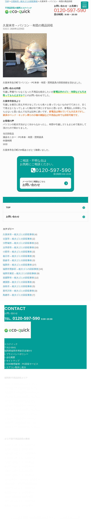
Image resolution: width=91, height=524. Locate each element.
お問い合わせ (12, 216)
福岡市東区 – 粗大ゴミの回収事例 (19, 273)
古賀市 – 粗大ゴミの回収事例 (17, 239)
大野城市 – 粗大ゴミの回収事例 (18, 243)
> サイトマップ (11, 360)
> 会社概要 (9, 357)
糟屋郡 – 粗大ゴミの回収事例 (17, 282)
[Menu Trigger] (84, 5)
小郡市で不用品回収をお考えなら (20, 423)
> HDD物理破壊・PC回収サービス (21, 364)
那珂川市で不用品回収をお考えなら (22, 410)
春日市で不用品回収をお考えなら (20, 401)
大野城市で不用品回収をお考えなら (22, 388)
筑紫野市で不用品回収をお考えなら (22, 392)
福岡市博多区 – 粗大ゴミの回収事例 (20, 269)
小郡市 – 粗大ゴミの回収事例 (17, 251)
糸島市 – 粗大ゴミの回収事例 (17, 286)
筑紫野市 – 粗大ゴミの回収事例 (18, 277)
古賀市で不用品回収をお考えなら (20, 418)
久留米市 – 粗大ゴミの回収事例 (18, 234)
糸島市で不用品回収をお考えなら (20, 405)
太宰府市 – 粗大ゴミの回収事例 (18, 247)
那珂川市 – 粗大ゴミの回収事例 (18, 290)
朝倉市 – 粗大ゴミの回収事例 (17, 260)
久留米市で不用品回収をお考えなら (22, 427)
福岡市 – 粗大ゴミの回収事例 (17, 264)
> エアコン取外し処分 (15, 367)
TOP (8, 207)
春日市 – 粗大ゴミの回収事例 (17, 256)
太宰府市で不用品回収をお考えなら (22, 397)
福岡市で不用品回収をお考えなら (20, 384)
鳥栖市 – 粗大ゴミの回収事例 (17, 295)
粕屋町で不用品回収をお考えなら (20, 414)
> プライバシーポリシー (16, 354)
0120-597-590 (70, 10)
